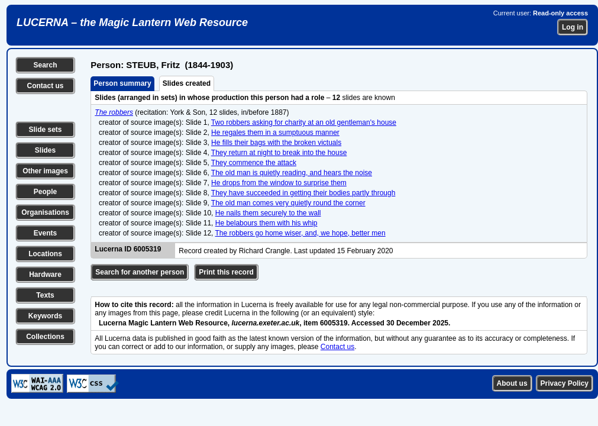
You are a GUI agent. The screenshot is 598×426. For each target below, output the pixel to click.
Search (45, 65)
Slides (45, 150)
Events (45, 233)
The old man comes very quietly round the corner (288, 203)
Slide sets (45, 129)
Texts (45, 295)
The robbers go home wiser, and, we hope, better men (300, 233)
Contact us (45, 86)
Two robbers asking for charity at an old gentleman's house (303, 122)
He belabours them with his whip (266, 223)
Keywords (45, 316)
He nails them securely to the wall (268, 213)
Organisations (45, 212)
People (45, 192)
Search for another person (139, 272)
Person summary (122, 83)
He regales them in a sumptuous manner (275, 132)
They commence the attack (253, 163)
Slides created (187, 83)
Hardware (45, 274)
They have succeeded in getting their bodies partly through (303, 193)
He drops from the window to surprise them (279, 183)
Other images (45, 171)
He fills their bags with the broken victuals (276, 142)
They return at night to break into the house (279, 153)
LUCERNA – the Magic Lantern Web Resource (132, 22)
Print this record (226, 272)
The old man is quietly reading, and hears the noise (291, 173)
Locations (45, 254)
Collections (45, 337)
